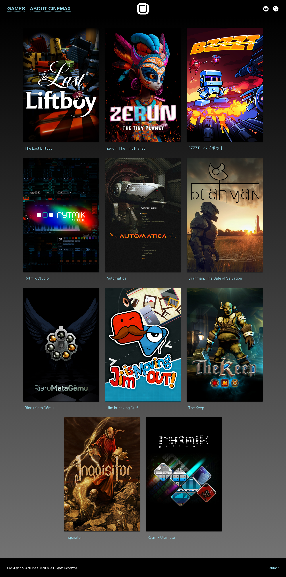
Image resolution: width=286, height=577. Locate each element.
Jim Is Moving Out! (122, 407)
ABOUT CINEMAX (50, 8)
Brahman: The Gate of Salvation (215, 278)
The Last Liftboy (38, 148)
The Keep (196, 407)
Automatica (116, 278)
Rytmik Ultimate (161, 537)
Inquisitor (73, 537)
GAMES (16, 8)
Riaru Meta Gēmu (39, 407)
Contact (273, 568)
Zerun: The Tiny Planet (126, 148)
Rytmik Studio (37, 278)
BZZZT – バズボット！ (208, 147)
